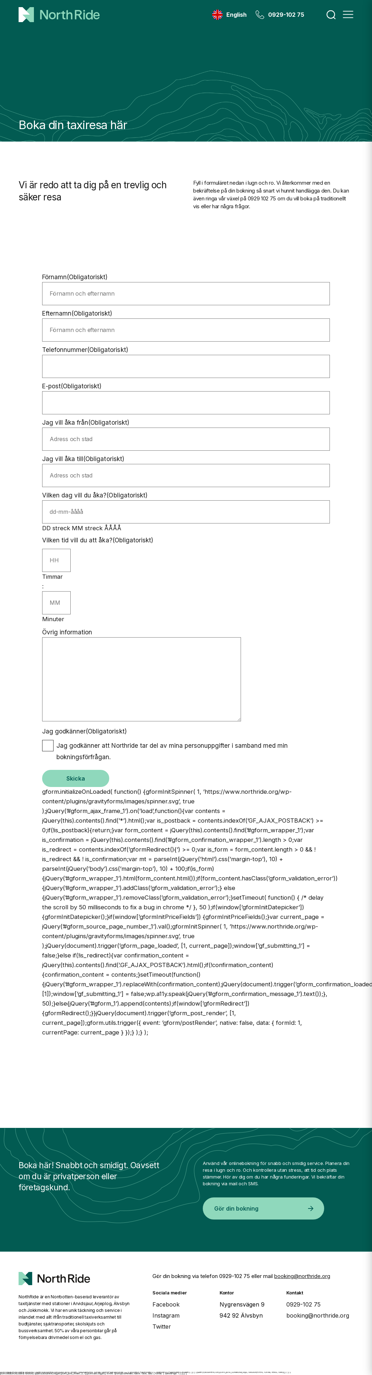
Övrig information (67, 632)
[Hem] (59, 14)
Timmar (52, 576)
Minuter (53, 619)
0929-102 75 (286, 14)
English (236, 14)
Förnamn (74, 277)
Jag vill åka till (83, 458)
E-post (71, 386)
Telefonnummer (85, 349)
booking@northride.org (302, 1276)
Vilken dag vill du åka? (94, 495)
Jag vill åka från (85, 422)
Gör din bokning (263, 1208)
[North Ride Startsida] (54, 1272)
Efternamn (77, 313)
